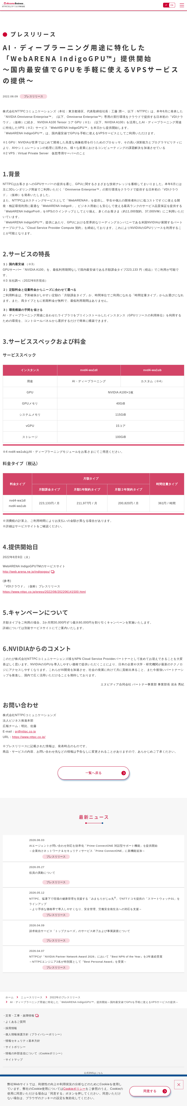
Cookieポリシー (77, 1088)
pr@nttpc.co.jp (25, 731)
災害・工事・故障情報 (19, 1016)
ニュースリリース (31, 998)
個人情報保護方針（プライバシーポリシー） (34, 1035)
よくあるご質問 (15, 1023)
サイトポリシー (15, 1048)
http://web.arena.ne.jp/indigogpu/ (26, 571)
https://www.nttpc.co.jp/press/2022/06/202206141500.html (44, 591)
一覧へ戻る (93, 773)
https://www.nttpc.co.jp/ (28, 737)
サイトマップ (14, 1060)
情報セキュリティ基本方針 (22, 1042)
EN (172, 5)
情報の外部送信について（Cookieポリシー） (34, 1054)
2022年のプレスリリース (65, 998)
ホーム (9, 998)
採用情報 (11, 1029)
